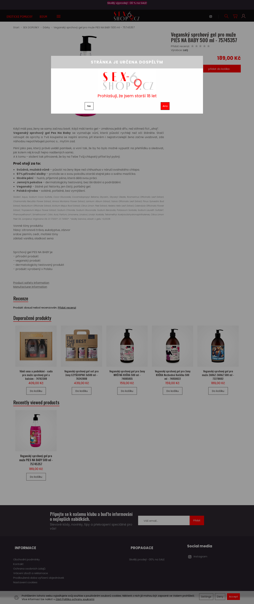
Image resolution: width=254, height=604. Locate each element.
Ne (89, 106)
